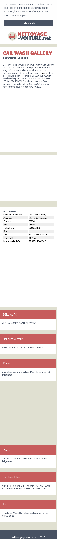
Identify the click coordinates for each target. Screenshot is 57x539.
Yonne (45, 72)
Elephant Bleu (11, 476)
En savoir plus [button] (19, 15)
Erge (6, 504)
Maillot (32, 224)
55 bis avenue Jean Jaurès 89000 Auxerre (23, 347)
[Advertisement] (28, 118)
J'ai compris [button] (28, 23)
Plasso (7, 363)
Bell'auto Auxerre (13, 338)
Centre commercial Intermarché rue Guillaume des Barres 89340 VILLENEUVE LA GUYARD (26, 486)
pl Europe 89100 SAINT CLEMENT (19, 322)
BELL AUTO (10, 314)
